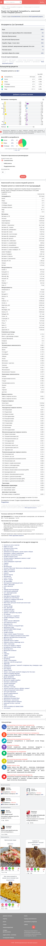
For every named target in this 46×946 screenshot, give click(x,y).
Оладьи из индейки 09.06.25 (12, 675)
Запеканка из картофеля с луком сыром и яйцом (18, 551)
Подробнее (5, 502)
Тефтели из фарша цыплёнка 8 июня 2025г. (16, 635)
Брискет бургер (8, 574)
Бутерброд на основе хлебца (12, 647)
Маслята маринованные (11, 693)
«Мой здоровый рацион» (30, 507)
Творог (6, 619)
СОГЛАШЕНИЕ (6, 937)
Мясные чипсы (8, 630)
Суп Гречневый (6, 8)
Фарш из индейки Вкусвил (12, 673)
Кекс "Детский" (8, 607)
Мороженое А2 (8, 624)
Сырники (6, 654)
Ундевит (6, 563)
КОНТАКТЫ (13, 934)
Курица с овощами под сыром (13, 612)
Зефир (6, 655)
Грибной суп (7, 594)
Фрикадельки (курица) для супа (13, 583)
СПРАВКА (5, 930)
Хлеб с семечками (9, 644)
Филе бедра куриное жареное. (13, 701)
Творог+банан (8, 670)
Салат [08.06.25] (8, 586)
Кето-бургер (7, 668)
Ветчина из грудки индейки (12, 680)
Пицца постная (8, 695)
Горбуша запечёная (9, 696)
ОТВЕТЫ (26, 924)
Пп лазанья (7, 614)
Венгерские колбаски (10, 650)
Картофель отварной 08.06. (12, 596)
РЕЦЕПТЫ (5, 918)
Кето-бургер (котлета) (10, 622)
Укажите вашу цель (6, 158)
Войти (42, 2)
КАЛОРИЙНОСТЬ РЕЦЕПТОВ (30, 921)
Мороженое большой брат (12, 698)
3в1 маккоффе (8, 581)
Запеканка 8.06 (8, 560)
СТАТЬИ (4, 924)
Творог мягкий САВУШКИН (12, 621)
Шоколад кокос (8, 649)
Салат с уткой (8, 578)
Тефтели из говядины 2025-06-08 (13, 599)
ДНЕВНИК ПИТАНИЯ (7, 916)
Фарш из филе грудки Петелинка (13, 634)
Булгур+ (6, 565)
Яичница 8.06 (8, 566)
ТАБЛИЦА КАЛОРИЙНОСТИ (30, 918)
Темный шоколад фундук (11, 589)
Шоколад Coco (8, 639)
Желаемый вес (5, 169)
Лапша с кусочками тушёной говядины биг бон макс (19, 672)
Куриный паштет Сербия (11, 640)
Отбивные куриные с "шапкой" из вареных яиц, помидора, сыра (23, 665)
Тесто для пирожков (10, 691)
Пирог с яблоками (9, 584)
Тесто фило (7, 708)
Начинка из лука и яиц (10, 548)
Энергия (6, 573)
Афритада (7, 663)
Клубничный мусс (9, 609)
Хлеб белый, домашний (11, 591)
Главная (3, 7)
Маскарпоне (7, 576)
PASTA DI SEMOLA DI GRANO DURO (13, 706)
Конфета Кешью (8, 632)
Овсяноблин (7, 667)
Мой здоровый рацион (36, 16)
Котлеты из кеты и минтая (11, 545)
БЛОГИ (4, 921)
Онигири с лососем (9, 686)
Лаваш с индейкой (9, 571)
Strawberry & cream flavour (11, 598)
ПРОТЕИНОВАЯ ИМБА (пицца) (12, 629)
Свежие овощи (8, 606)
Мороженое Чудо (9, 627)
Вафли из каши (8, 546)
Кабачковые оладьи (10, 678)
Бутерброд (7, 658)
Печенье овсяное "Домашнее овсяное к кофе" (17, 558)
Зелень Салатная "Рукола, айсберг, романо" (17, 688)
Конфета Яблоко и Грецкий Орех (13, 626)
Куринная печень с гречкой (12, 703)
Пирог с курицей (9, 685)
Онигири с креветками (10, 682)
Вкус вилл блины (9, 550)
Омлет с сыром (8, 579)
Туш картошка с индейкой (11, 616)
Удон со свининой (9, 657)
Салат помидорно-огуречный (12, 561)
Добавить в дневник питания (23, 94)
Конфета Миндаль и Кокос (11, 617)
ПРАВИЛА (12, 937)
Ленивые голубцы (9, 611)
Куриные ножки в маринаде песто (14, 642)
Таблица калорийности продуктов (14, 7)
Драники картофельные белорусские (15, 637)
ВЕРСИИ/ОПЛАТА (7, 932)
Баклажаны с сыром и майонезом (14, 553)
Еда (5, 588)
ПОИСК (25, 916)
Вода (5, 652)
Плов (5, 705)
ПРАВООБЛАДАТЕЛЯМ (8, 927)
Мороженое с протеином (11, 700)
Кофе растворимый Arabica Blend (13, 690)
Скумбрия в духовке (10, 601)
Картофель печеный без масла (13, 555)
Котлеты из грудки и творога (12, 645)
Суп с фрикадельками (10, 593)
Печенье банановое (9, 683)
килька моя (7, 604)
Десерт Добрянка (9, 677)
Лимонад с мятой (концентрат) (13, 662)
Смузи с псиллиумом (10, 660)
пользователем (15, 16)
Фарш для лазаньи (9, 570)
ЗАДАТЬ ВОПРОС (6, 934)
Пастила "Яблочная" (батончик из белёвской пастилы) (20, 568)
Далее (23, 176)
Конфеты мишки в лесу (11, 556)
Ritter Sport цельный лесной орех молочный (17, 602)
